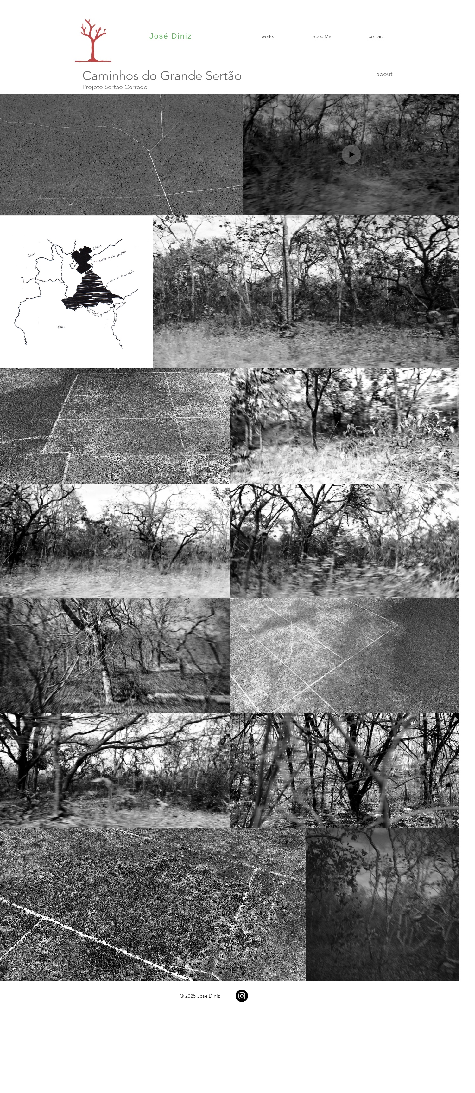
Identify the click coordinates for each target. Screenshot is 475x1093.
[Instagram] (242, 996)
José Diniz (170, 36)
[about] (370, 74)
